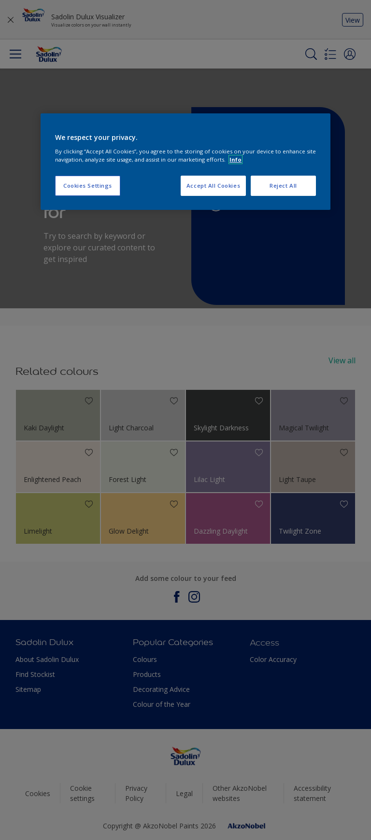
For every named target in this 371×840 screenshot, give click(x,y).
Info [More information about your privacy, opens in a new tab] (235, 159)
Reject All (283, 185)
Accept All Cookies (213, 185)
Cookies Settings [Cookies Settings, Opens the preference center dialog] (87, 185)
